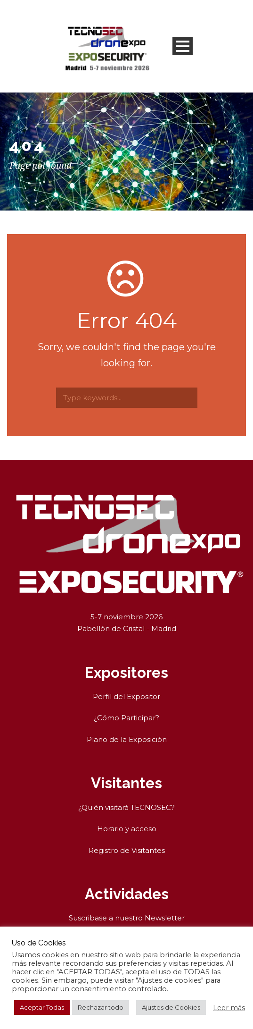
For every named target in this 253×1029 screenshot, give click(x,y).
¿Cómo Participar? (126, 717)
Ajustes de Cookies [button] (171, 1007)
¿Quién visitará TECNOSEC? (126, 807)
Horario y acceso (126, 828)
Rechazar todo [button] (100, 1007)
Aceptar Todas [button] (42, 1007)
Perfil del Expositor (126, 696)
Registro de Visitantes (127, 850)
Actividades (127, 894)
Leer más (229, 1008)
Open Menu (182, 46)
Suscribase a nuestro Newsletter (127, 917)
